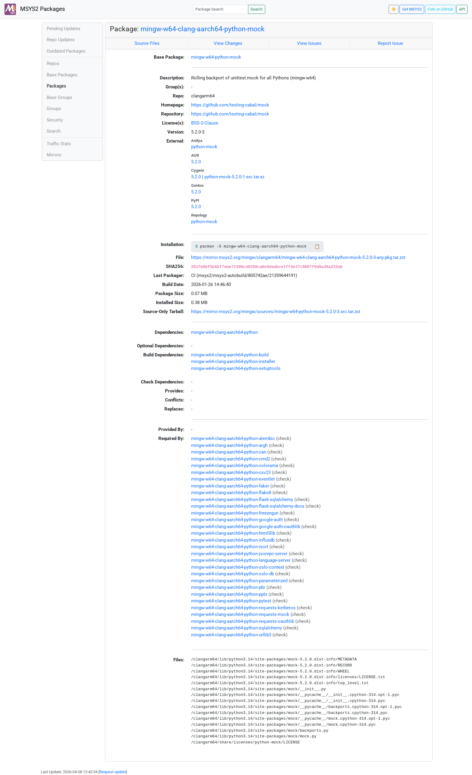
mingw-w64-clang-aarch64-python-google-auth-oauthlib (245, 526)
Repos (53, 63)
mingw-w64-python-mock (216, 57)
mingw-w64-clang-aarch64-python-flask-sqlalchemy (242, 499)
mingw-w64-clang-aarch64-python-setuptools (236, 368)
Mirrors (54, 155)
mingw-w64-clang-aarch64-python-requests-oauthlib (242, 621)
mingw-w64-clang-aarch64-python (224, 332)
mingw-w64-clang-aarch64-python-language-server (240, 560)
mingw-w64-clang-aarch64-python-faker (230, 486)
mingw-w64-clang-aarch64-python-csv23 (231, 472)
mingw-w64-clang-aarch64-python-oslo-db (232, 574)
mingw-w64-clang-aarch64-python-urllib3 (231, 635)
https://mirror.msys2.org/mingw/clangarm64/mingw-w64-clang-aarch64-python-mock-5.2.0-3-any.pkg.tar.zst (298, 257)
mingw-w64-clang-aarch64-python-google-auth (237, 519)
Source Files (147, 43)
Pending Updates (63, 28)
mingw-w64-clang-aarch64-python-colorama (234, 465)
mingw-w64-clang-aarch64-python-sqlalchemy (236, 628)
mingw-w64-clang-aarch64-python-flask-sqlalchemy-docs (247, 506)
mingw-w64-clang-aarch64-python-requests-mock (240, 614)
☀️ (393, 9)
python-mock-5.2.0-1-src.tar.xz (234, 177)
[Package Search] (220, 9)
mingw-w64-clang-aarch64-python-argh (229, 445)
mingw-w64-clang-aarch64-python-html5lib (233, 533)
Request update (112, 772)
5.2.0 (196, 162)
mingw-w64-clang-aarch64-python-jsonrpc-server (239, 553)
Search (256, 9)
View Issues (309, 43)
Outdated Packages (66, 51)
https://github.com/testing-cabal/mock (230, 105)
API (462, 9)
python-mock (204, 146)
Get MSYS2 (412, 9)
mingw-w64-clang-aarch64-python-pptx (229, 594)
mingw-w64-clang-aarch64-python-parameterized (239, 580)
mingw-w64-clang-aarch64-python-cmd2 (230, 459)
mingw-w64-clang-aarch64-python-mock (203, 29)
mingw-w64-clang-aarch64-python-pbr (228, 587)
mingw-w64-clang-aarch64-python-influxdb (233, 540)
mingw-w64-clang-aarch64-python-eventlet (233, 479)
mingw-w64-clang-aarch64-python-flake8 (231, 492)
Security (55, 120)
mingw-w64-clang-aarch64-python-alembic (233, 438)
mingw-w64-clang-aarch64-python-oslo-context (237, 567)
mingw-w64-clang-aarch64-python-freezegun (234, 513)
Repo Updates (61, 39)
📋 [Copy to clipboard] (317, 246)
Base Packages (62, 75)
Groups (54, 108)
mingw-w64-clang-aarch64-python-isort (229, 546)
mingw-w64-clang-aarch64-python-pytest (231, 601)
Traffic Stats (59, 143)
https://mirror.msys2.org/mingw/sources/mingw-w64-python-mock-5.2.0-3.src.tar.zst (275, 311)
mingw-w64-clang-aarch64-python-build (230, 355)
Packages (56, 86)
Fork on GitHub (440, 9)
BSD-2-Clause (204, 123)
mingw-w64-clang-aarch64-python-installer (233, 361)
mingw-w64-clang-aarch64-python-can (228, 452)
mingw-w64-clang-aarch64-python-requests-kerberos (243, 607)
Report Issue (390, 43)
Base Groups (59, 97)
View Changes (228, 43)
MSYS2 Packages (35, 9)
